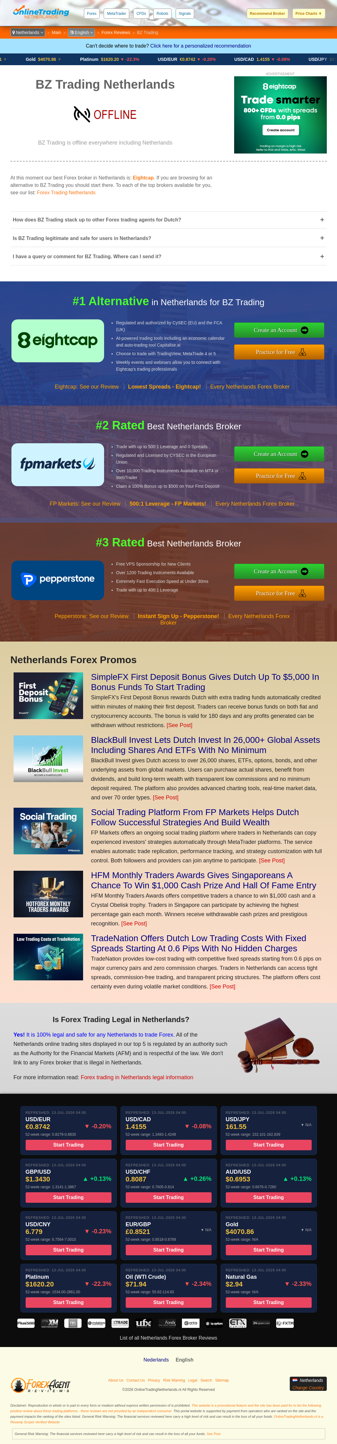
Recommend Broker (267, 13)
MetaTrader (116, 13)
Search (206, 1380)
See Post (214, 1434)
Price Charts (309, 13)
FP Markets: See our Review (85, 517)
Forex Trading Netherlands (66, 192)
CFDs (141, 13)
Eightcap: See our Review (87, 400)
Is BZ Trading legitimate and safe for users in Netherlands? (168, 238)
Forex (92, 13)
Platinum (95, 59)
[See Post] (179, 725)
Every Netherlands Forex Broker (250, 400)
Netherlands (27, 32)
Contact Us (136, 1380)
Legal (192, 1380)
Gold (36, 59)
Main (56, 32)
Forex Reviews (116, 32)
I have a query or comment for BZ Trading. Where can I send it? (168, 256)
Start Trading (68, 1157)
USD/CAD (250, 59)
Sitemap (222, 1380)
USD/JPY (323, 59)
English (81, 32)
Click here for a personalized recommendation (200, 45)
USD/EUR (173, 59)
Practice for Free (289, 350)
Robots (162, 13)
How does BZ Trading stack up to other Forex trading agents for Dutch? (168, 220)
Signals (185, 13)
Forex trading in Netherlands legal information (121, 1072)
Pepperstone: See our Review (91, 629)
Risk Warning (174, 1380)
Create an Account (289, 332)
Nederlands (156, 1359)
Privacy (154, 1380)
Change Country (308, 1387)
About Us (115, 1380)
